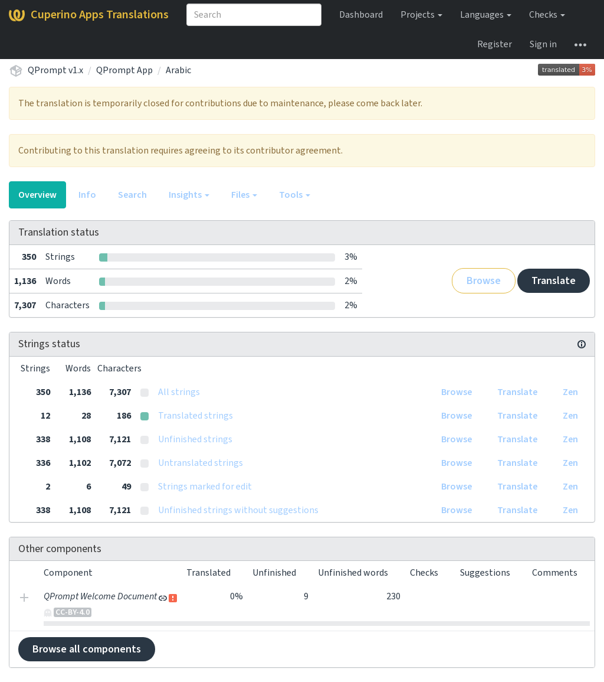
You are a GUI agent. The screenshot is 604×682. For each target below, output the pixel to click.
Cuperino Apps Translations (89, 14)
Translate (553, 280)
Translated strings (195, 415)
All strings (179, 392)
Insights (189, 194)
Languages (485, 14)
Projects (421, 14)
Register (494, 44)
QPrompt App (124, 70)
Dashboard (361, 14)
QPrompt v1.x (55, 70)
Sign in (543, 44)
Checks (547, 14)
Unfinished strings (195, 439)
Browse (484, 280)
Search (132, 194)
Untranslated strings (200, 462)
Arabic (178, 70)
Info (87, 194)
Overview (37, 194)
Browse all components (86, 649)
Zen (570, 392)
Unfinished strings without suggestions (238, 510)
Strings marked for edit (205, 486)
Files (244, 194)
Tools (294, 194)
